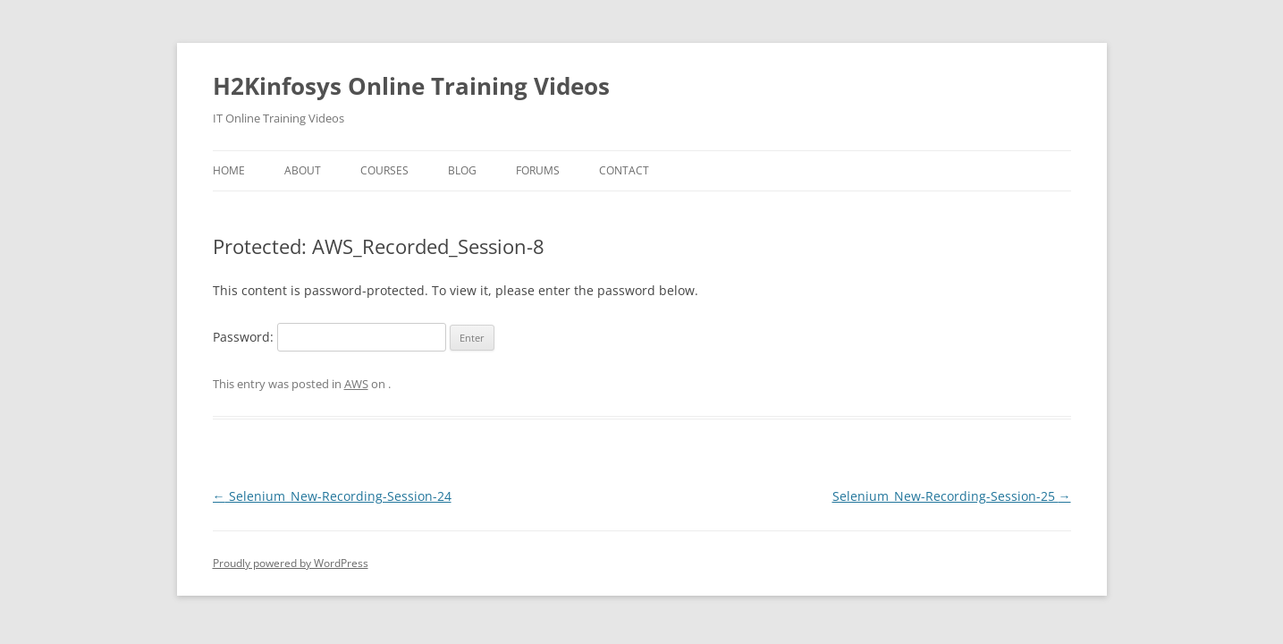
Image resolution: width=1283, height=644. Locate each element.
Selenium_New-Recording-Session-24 (332, 495)
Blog (462, 170)
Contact (624, 170)
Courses (384, 170)
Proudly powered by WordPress (290, 563)
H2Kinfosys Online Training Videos (411, 86)
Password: (329, 336)
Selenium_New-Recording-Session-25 (951, 495)
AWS (356, 384)
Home (229, 170)
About (302, 170)
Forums (538, 170)
